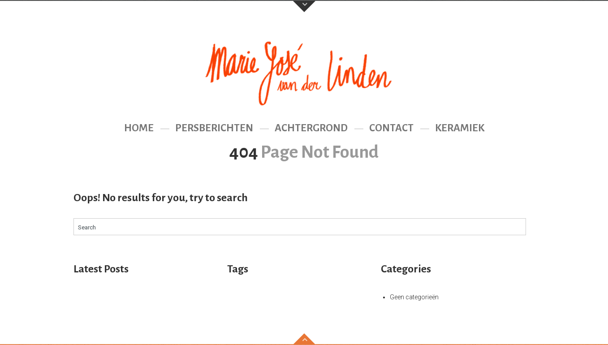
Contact (391, 128)
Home (139, 128)
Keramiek (459, 128)
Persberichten (214, 128)
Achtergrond (311, 128)
